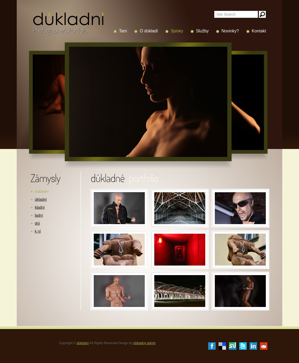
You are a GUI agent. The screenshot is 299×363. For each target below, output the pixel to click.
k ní (38, 231)
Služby (202, 31)
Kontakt (259, 31)
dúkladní (42, 191)
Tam (123, 31)
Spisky (177, 31)
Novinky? (230, 31)
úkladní (41, 199)
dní (37, 223)
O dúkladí (149, 31)
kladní (40, 207)
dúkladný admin (144, 343)
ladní (39, 215)
